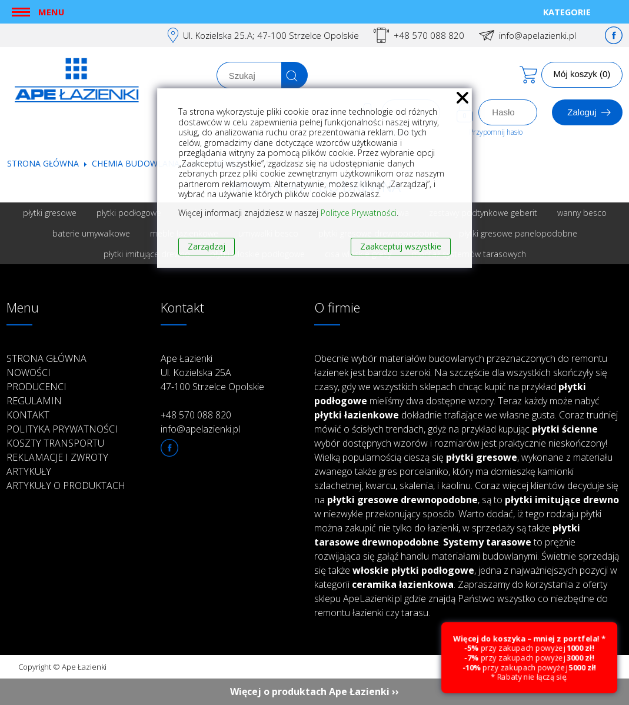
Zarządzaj (206, 246)
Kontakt (27, 414)
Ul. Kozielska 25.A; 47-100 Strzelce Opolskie (271, 35)
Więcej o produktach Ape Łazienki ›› (314, 691)
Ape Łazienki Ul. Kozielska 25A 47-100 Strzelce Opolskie (212, 372)
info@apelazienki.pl (537, 35)
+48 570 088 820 (429, 35)
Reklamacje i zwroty (57, 457)
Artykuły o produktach (65, 485)
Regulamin (34, 400)
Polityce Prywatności (359, 212)
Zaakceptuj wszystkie (400, 246)
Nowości (28, 372)
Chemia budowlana (135, 163)
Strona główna (43, 163)
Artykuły (28, 471)
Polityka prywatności (62, 429)
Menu (51, 12)
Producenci (36, 386)
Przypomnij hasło (495, 132)
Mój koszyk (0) (582, 74)
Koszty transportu (55, 443)
